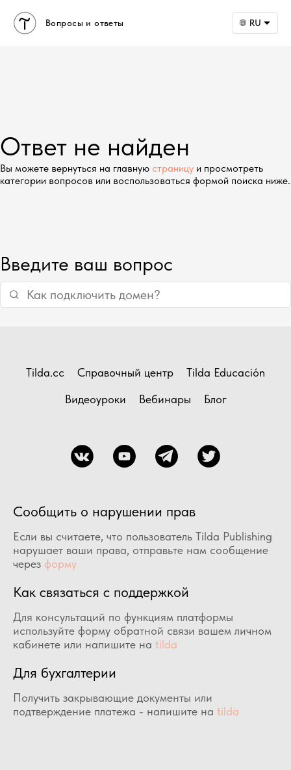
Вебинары (165, 399)
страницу (173, 168)
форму (60, 563)
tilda (166, 644)
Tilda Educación (225, 372)
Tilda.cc (45, 372)
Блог (215, 399)
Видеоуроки (95, 399)
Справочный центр (125, 372)
